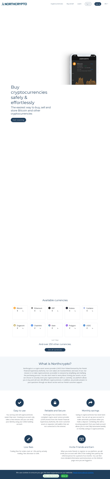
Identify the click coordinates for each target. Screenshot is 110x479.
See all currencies (55, 350)
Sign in (88, 4)
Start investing (18, 120)
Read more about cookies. (83, 472)
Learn (79, 4)
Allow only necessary (51, 476)
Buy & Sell (70, 4)
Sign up (97, 4)
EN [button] (106, 4)
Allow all (64, 476)
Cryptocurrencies (57, 4)
